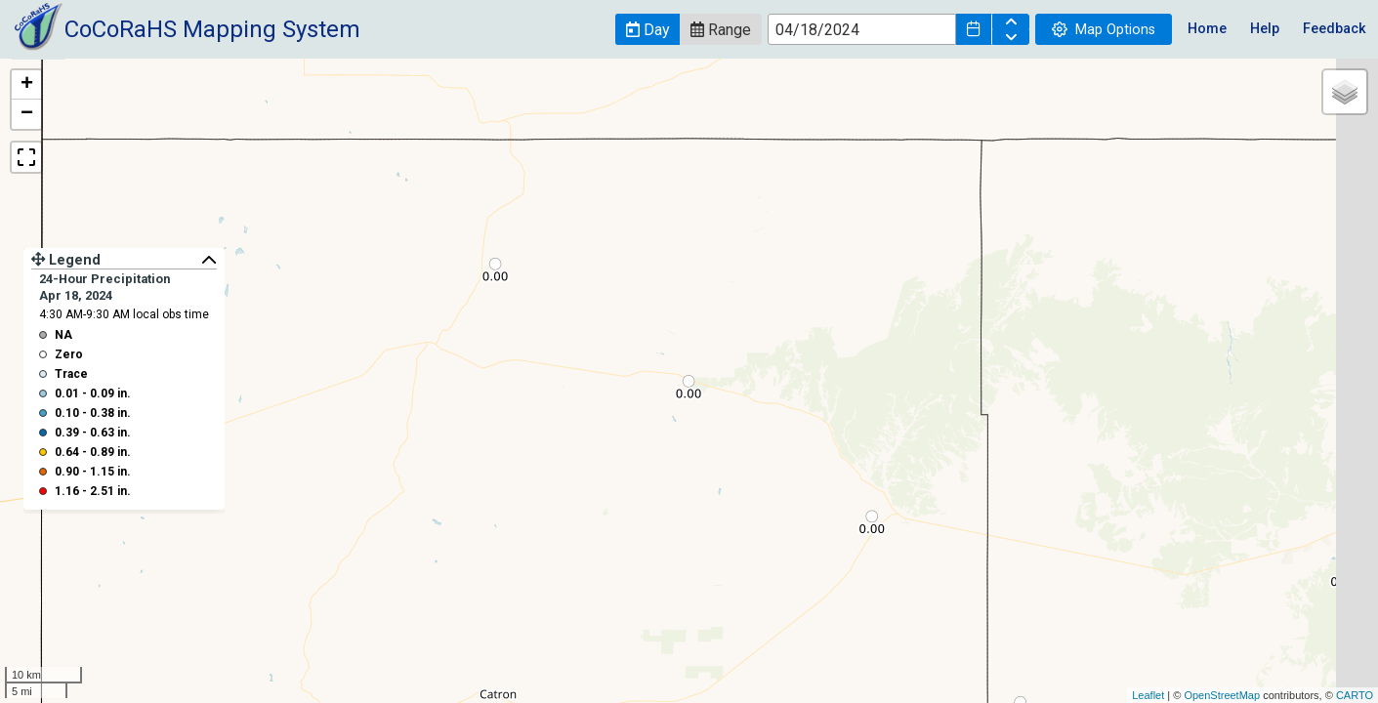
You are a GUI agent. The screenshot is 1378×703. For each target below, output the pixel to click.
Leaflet (1148, 695)
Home (1207, 29)
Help (1264, 29)
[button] (647, 29)
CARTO (1354, 695)
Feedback (1334, 29)
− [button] (27, 114)
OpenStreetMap (1222, 695)
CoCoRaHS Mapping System (212, 29)
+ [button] (27, 85)
